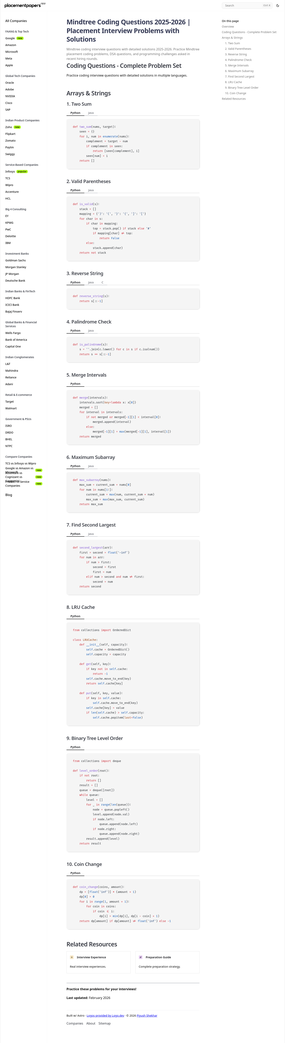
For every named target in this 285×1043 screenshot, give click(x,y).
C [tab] (102, 282)
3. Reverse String (236, 54)
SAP (7, 109)
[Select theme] (278, 5)
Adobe (9, 89)
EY (7, 216)
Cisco (8, 103)
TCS (7, 178)
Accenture (12, 192)
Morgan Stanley (15, 267)
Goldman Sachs (15, 260)
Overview (228, 26)
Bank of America (16, 340)
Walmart (11, 408)
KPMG (9, 223)
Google (14, 38)
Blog (8, 495)
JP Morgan (12, 274)
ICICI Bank (12, 305)
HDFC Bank (12, 298)
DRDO (9, 432)
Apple (9, 65)
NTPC (8, 446)
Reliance (10, 377)
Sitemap (105, 1023)
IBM (8, 243)
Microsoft (11, 52)
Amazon (10, 45)
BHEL (8, 439)
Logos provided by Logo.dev (105, 1015)
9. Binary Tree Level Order (241, 87)
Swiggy (10, 154)
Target (9, 401)
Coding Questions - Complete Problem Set (249, 32)
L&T (7, 364)
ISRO (8, 426)
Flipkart (10, 134)
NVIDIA (10, 96)
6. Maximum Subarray (239, 71)
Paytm (9, 147)
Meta (8, 58)
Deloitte (10, 236)
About (90, 1023)
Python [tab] (75, 113)
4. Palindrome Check (238, 60)
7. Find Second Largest (239, 76)
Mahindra (11, 370)
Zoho (13, 127)
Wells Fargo (13, 333)
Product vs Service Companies (23, 484)
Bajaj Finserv (13, 311)
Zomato (10, 140)
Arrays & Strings (232, 37)
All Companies (16, 21)
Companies (74, 1023)
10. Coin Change (235, 93)
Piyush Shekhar (147, 1015)
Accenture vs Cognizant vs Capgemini (23, 477)
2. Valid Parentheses (238, 49)
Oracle (9, 82)
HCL (8, 198)
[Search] (247, 5)
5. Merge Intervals (237, 65)
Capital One (13, 346)
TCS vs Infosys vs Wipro (20, 463)
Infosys (16, 171)
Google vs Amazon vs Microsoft (23, 470)
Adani (9, 384)
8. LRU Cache (233, 82)
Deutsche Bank (15, 280)
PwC (8, 229)
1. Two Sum (232, 43)
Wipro (9, 185)
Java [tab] (91, 113)
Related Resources (234, 99)
